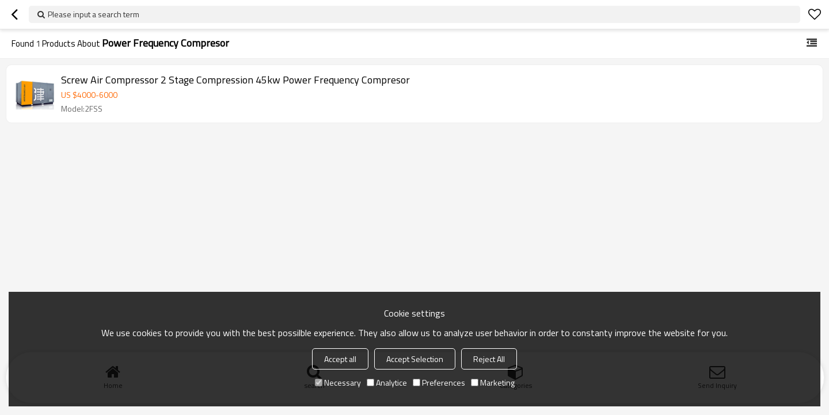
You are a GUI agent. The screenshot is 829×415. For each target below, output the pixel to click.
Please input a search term (93, 14)
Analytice (387, 382)
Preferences (439, 382)
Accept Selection (414, 359)
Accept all (340, 359)
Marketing (493, 382)
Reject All (489, 359)
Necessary (338, 382)
